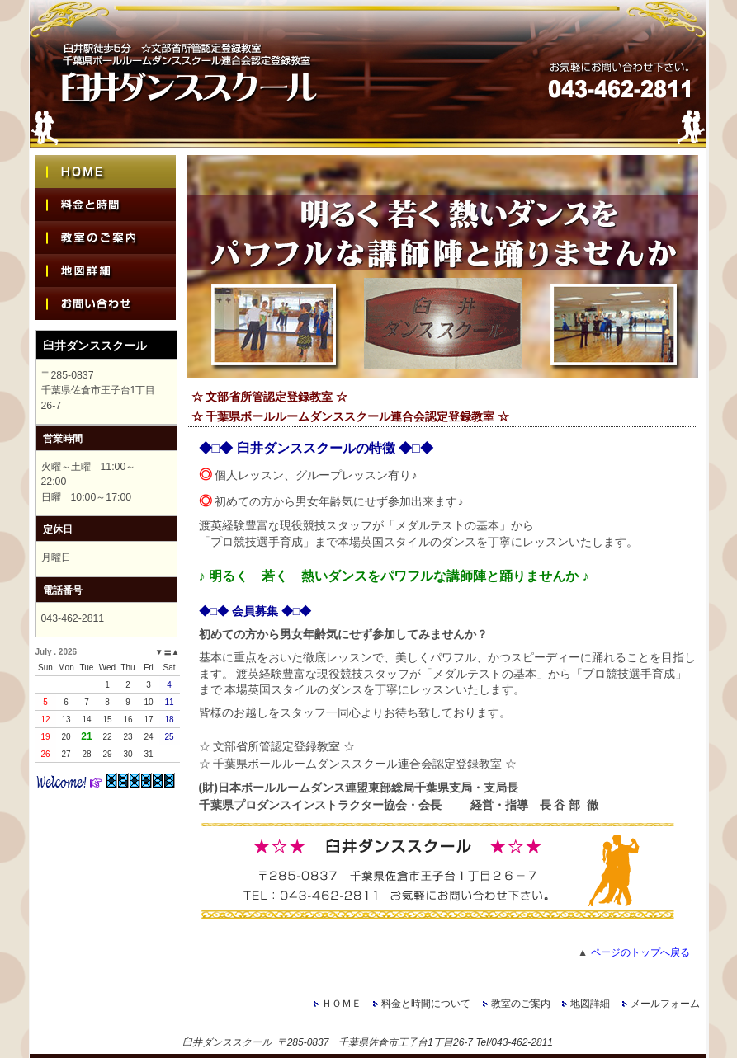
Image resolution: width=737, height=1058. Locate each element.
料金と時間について (425, 1003)
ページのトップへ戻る (640, 952)
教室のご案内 (520, 1003)
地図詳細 (590, 1003)
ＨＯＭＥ (341, 1003)
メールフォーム (665, 1003)
